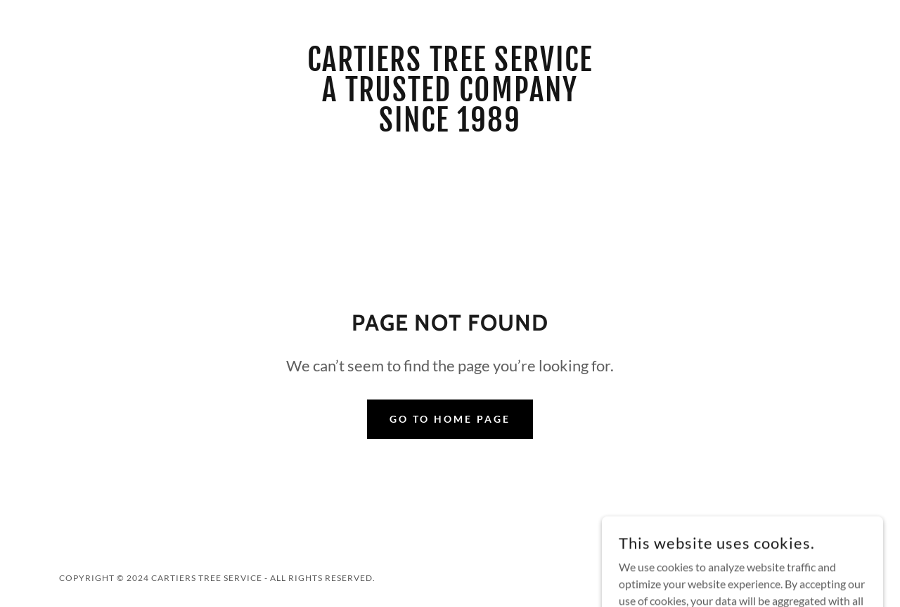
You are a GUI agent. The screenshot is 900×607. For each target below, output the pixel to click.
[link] (450, 127)
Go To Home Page (450, 419)
